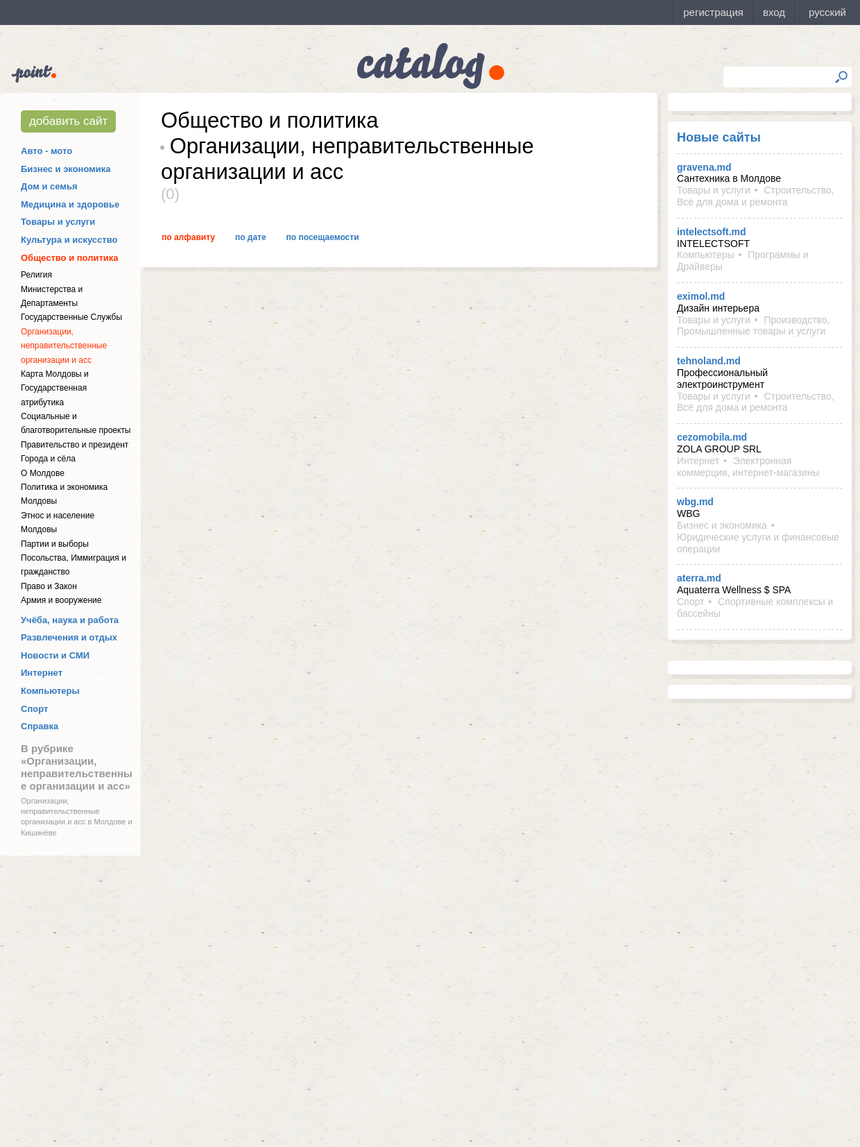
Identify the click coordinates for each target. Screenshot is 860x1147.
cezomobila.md (712, 437)
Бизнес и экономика (66, 169)
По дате (250, 237)
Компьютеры (50, 691)
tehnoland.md (709, 360)
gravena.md (704, 167)
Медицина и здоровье (70, 204)
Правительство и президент (74, 445)
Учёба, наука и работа (70, 620)
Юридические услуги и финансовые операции (758, 543)
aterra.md (699, 578)
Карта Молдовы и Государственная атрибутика (55, 388)
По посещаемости (322, 237)
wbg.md (695, 501)
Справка (39, 726)
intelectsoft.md (711, 231)
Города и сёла (48, 459)
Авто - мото (46, 151)
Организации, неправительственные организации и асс (64, 346)
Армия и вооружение (61, 600)
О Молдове (42, 473)
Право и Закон (49, 586)
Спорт (34, 709)
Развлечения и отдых (69, 637)
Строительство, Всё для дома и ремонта (755, 196)
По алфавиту (188, 237)
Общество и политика (70, 258)
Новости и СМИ (55, 655)
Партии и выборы (55, 544)
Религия (36, 275)
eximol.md (701, 296)
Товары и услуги (58, 221)
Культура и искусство (69, 240)
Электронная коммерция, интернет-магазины (748, 466)
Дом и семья (49, 186)
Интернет (41, 673)
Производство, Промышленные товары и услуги (753, 325)
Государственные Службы (71, 317)
